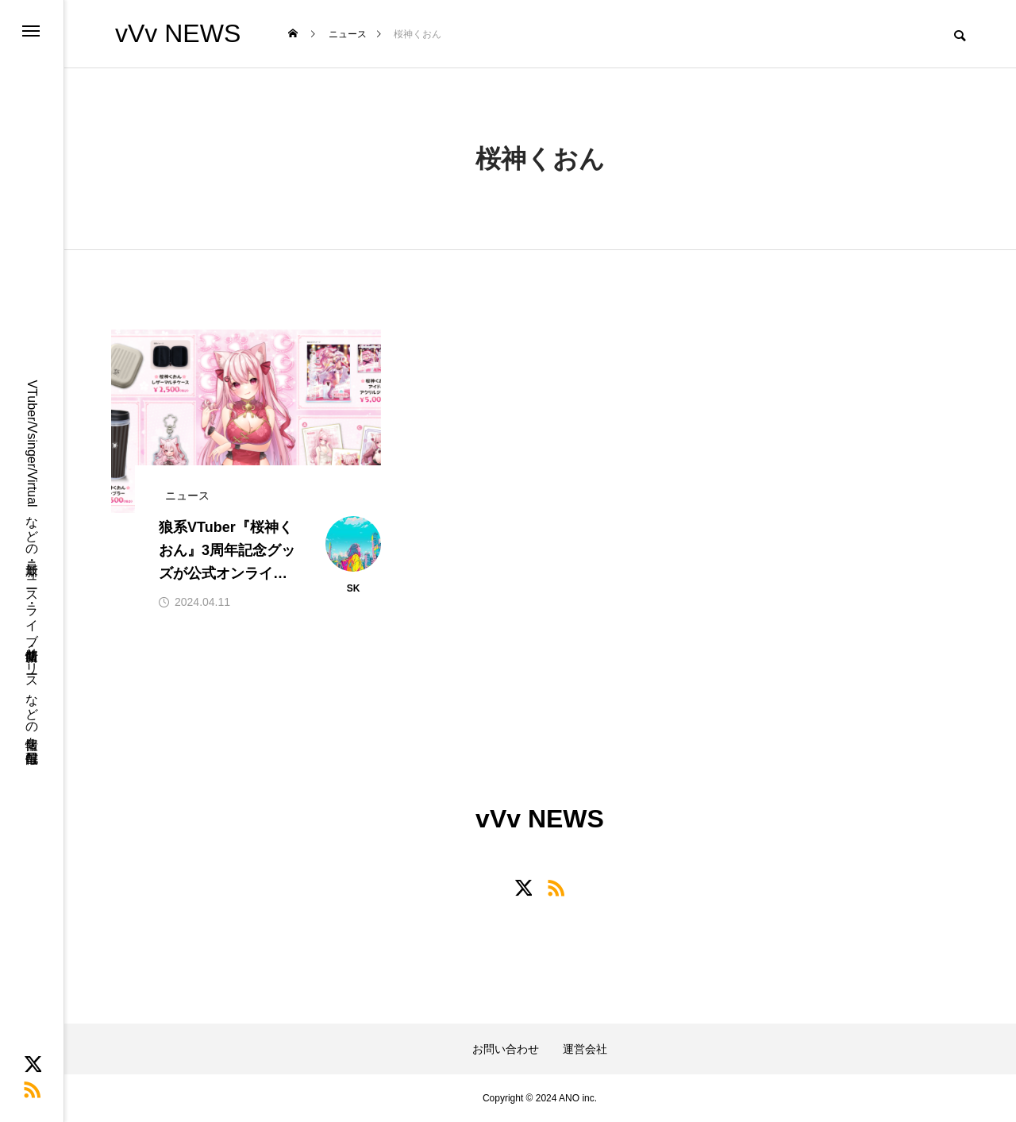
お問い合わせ (505, 1049)
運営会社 (585, 1049)
